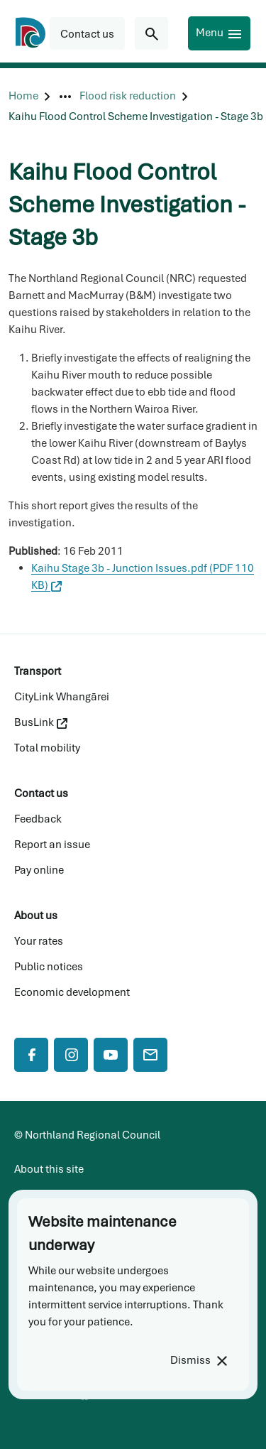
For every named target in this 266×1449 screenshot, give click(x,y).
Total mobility (47, 748)
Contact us (41, 793)
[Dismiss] (198, 1361)
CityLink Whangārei (61, 697)
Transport (37, 671)
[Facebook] (31, 1055)
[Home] (23, 96)
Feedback (38, 819)
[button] (87, 33)
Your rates (38, 941)
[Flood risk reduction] (127, 96)
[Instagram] (71, 1055)
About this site (49, 1169)
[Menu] (219, 33)
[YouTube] (111, 1055)
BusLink (40, 722)
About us (35, 915)
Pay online (39, 870)
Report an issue (52, 844)
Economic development (72, 992)
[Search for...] (151, 33)
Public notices (48, 967)
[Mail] (150, 1055)
